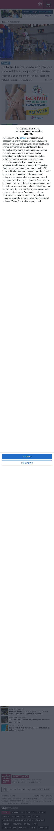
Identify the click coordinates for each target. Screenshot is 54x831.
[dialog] (27, 415)
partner (23, 138)
